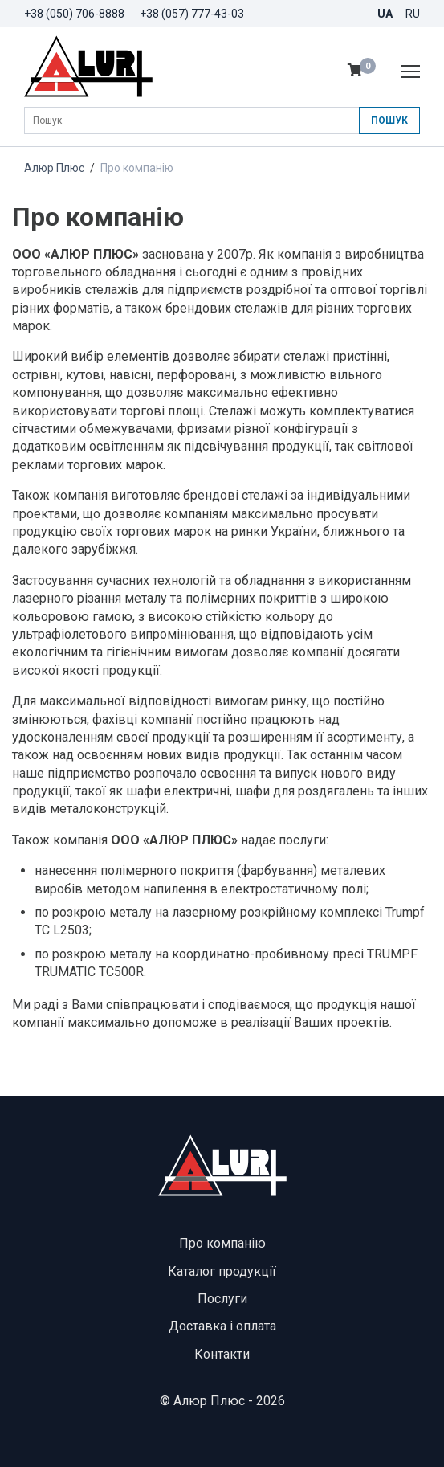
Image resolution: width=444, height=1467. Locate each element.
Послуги (222, 1298)
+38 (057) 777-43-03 (192, 13)
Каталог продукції (222, 1271)
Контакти (222, 1354)
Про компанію (222, 1243)
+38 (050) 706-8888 (74, 13)
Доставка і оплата (222, 1326)
